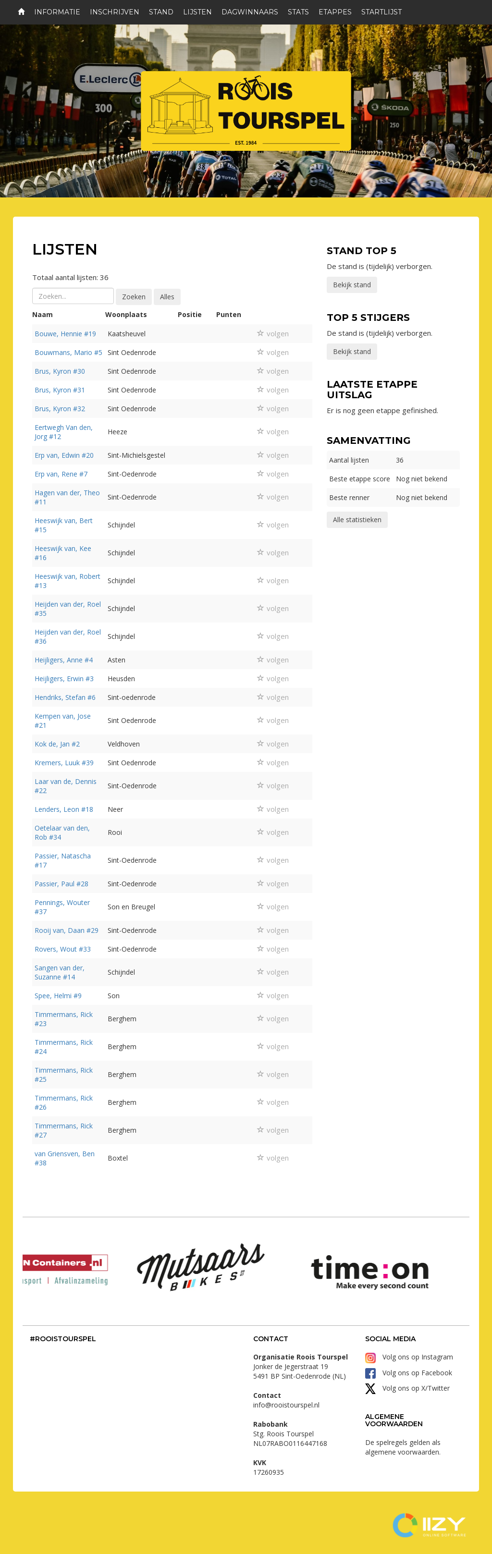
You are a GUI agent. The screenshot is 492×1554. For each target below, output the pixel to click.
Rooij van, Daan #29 (66, 930)
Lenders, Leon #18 (64, 809)
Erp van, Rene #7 (61, 473)
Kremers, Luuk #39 (64, 762)
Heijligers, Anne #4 (64, 659)
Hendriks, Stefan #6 (65, 697)
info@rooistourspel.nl (286, 1404)
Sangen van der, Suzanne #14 (60, 972)
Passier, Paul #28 (61, 883)
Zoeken (134, 296)
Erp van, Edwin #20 (64, 455)
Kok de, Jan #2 (57, 743)
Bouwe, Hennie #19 (65, 333)
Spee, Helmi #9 (58, 995)
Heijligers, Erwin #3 (64, 678)
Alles (167, 296)
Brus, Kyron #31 (60, 389)
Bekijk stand (352, 284)
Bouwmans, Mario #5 (68, 352)
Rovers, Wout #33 (63, 949)
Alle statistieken (357, 519)
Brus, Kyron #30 (60, 371)
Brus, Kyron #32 (60, 408)
